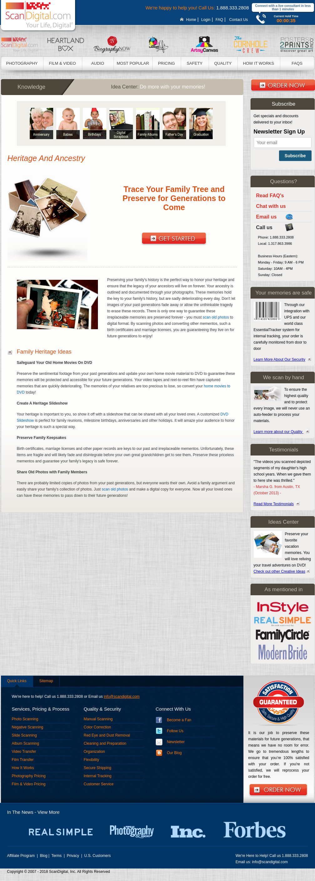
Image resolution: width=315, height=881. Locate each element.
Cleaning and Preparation (105, 743)
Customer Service (99, 784)
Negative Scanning (27, 727)
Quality (223, 63)
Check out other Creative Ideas (279, 571)
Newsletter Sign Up (279, 131)
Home (191, 20)
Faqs (297, 63)
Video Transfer (24, 751)
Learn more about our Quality (278, 432)
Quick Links (17, 681)
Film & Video (62, 63)
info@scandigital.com (122, 696)
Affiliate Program (21, 855)
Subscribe (295, 155)
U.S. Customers (97, 855)
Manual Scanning (98, 719)
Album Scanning (25, 743)
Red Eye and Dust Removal (107, 735)
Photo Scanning (25, 719)
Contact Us (238, 20)
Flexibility (91, 760)
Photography (22, 63)
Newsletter (176, 742)
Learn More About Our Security (279, 359)
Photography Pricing (29, 776)
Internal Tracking (98, 776)
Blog (43, 855)
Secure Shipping (97, 768)
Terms (57, 855)
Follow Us (175, 731)
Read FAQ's (270, 195)
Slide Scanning (24, 735)
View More (49, 812)
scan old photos (216, 317)
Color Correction (97, 727)
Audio (97, 63)
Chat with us (271, 206)
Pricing (166, 63)
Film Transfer (23, 760)
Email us (266, 216)
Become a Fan (179, 720)
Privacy (73, 855)
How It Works (258, 63)
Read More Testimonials (274, 504)
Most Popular (133, 63)
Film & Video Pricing (29, 784)
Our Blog (174, 753)
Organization (94, 751)
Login (205, 20)
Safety (195, 63)
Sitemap (46, 681)
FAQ (219, 20)
